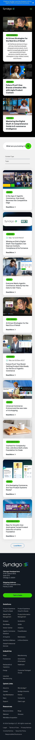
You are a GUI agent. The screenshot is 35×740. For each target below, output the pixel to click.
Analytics (20, 628)
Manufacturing (22, 655)
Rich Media (6, 624)
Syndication (21, 621)
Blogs (19, 711)
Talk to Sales (17, 595)
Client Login (21, 701)
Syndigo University (23, 691)
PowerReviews (22, 631)
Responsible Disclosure (13, 734)
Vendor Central (7, 628)
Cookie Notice (8, 731)
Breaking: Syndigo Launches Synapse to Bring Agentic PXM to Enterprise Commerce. (17, 2)
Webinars (6, 714)
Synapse (5, 621)
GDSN (20, 624)
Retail (4, 655)
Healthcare (21, 664)
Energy (5, 670)
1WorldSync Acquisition (10, 717)
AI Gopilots (6, 637)
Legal (5, 727)
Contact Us (21, 698)
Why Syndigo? (22, 688)
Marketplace (21, 637)
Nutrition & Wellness (9, 640)
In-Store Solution (23, 640)
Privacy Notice (26, 727)
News (4, 698)
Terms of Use (14, 727)
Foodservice (7, 659)
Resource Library (8, 711)
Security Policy (20, 731)
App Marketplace (8, 694)
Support (5, 701)
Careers (5, 691)
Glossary (20, 714)
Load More (17, 546)
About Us (6, 688)
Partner (20, 694)
